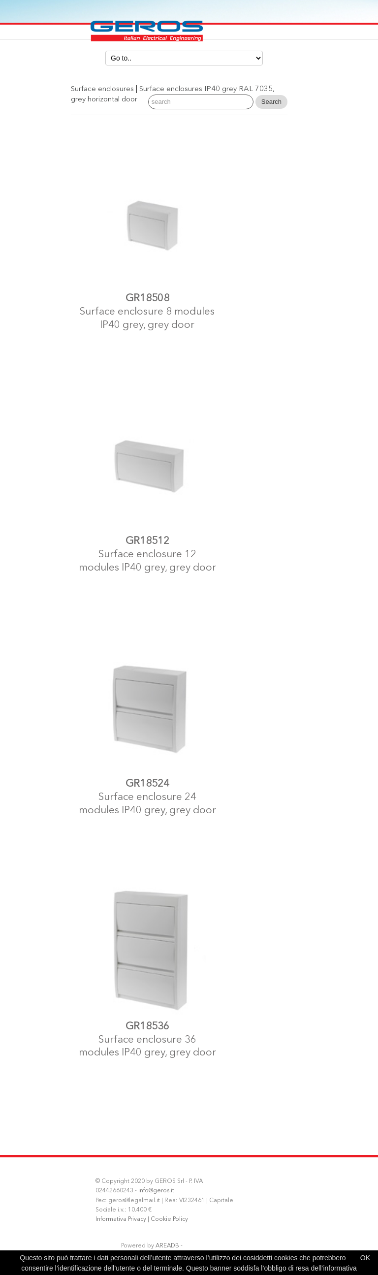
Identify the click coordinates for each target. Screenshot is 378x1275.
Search (271, 101)
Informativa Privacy (120, 1219)
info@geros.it (156, 1191)
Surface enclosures (102, 89)
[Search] (200, 102)
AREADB (167, 1246)
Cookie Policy (169, 1219)
